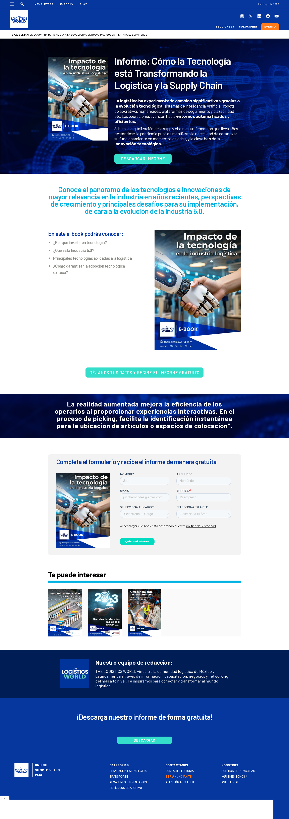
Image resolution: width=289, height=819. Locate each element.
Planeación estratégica (128, 771)
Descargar (144, 740)
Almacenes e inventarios (128, 782)
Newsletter (44, 4)
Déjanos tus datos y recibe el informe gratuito (144, 372)
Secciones (224, 26)
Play (83, 4)
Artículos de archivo (126, 788)
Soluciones (248, 26)
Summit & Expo (47, 770)
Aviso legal (230, 782)
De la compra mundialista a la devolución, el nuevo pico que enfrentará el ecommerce (88, 34)
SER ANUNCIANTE (179, 776)
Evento (270, 26)
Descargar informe (143, 158)
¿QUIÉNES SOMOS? (234, 776)
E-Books (66, 4)
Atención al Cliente (180, 782)
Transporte (119, 776)
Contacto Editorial (180, 771)
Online (41, 765)
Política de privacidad (238, 771)
